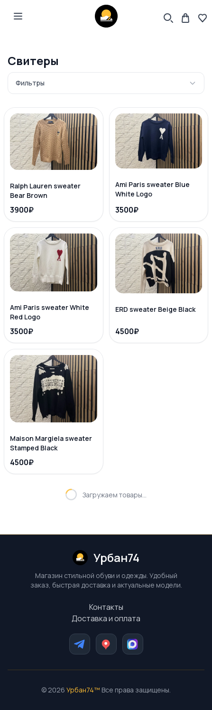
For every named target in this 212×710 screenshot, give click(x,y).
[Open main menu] (18, 16)
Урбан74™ (83, 689)
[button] (18, 16)
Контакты (106, 607)
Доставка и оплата (106, 618)
